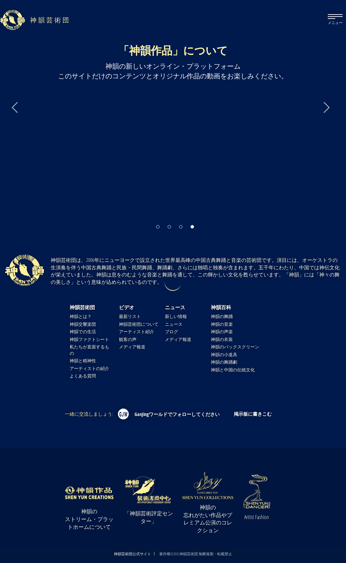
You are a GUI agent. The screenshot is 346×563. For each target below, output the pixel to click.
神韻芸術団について (138, 324)
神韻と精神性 (83, 360)
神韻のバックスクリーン (235, 346)
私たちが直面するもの (89, 350)
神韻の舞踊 (222, 316)
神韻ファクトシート (89, 339)
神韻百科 (221, 307)
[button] (157, 224)
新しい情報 (176, 316)
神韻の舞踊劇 (224, 362)
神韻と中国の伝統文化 (233, 369)
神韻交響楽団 (83, 324)
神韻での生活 (83, 331)
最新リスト (130, 316)
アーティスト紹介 (136, 331)
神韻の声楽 (222, 331)
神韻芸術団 (82, 307)
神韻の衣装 (222, 339)
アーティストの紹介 (89, 368)
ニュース (175, 307)
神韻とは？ (81, 316)
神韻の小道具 (224, 354)
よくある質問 (83, 375)
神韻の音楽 (222, 324)
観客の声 (128, 339)
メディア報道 (132, 346)
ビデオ (126, 307)
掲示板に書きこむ (253, 414)
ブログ (171, 331)
